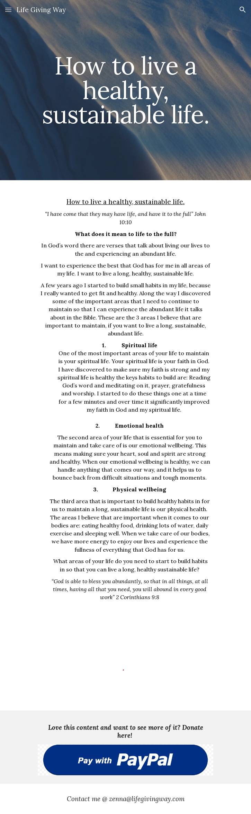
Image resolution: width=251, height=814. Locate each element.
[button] (8, 9)
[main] (125, 90)
